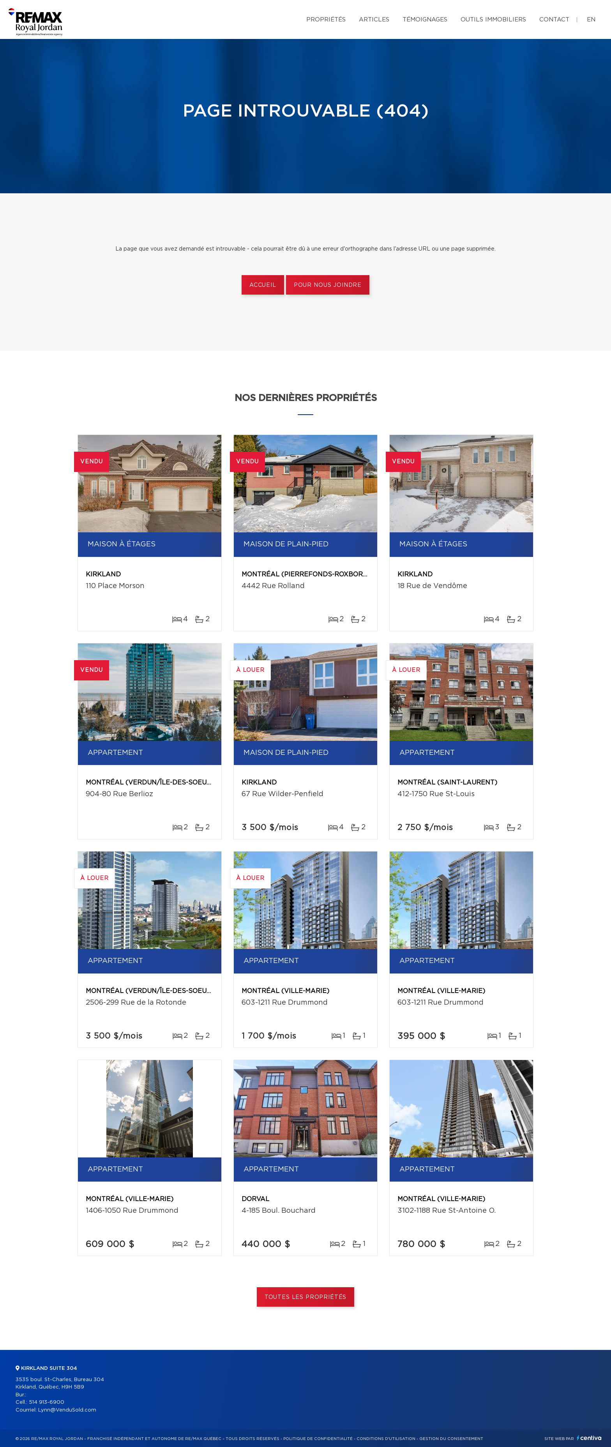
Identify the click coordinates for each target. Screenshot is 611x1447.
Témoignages (425, 20)
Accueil (262, 285)
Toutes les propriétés (306, 1297)
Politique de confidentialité (318, 1439)
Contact (554, 20)
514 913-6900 (46, 1402)
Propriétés (326, 20)
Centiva (589, 1437)
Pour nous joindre (328, 285)
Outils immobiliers (493, 20)
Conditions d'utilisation (386, 1439)
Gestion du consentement (451, 1439)
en (591, 20)
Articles (374, 20)
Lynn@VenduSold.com (67, 1410)
